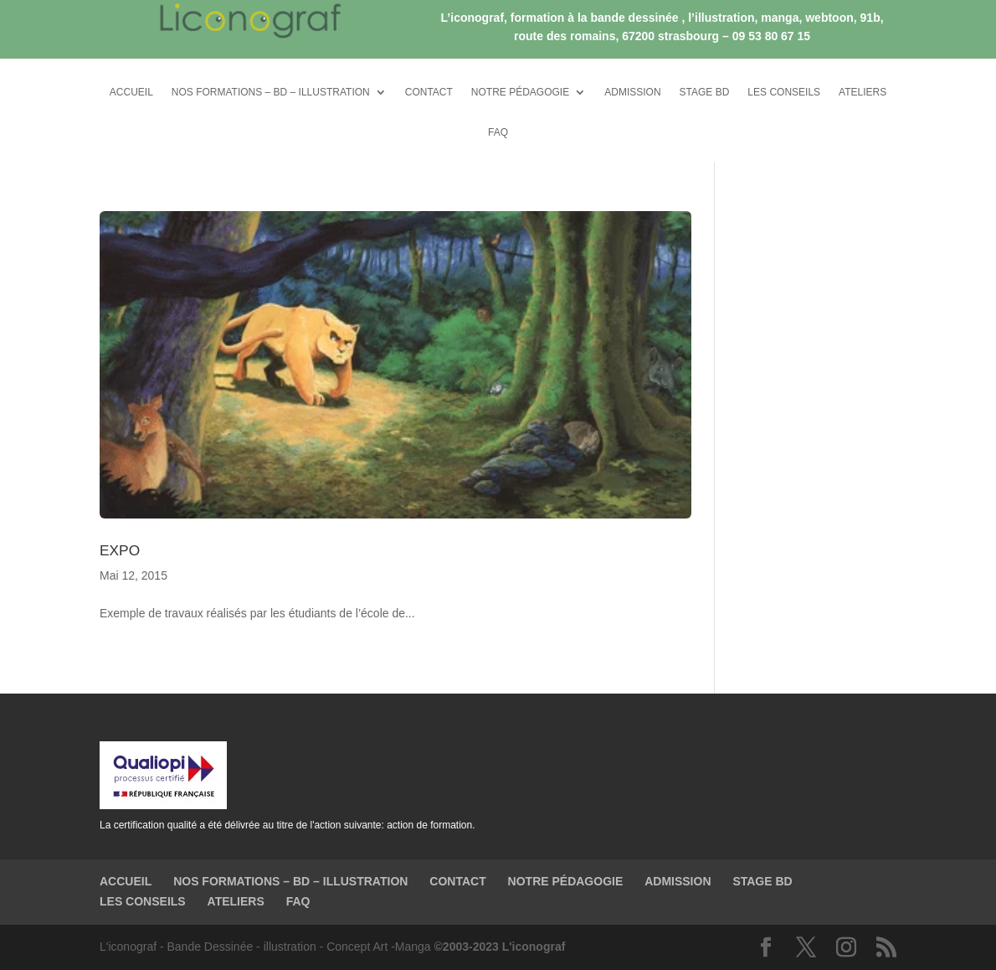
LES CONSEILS (783, 92)
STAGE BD (705, 92)
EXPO (120, 550)
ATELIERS (862, 92)
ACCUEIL (131, 92)
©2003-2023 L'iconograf (500, 946)
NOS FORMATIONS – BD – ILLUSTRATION (271, 92)
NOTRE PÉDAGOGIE (520, 92)
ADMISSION (632, 92)
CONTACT (429, 92)
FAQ (498, 132)
